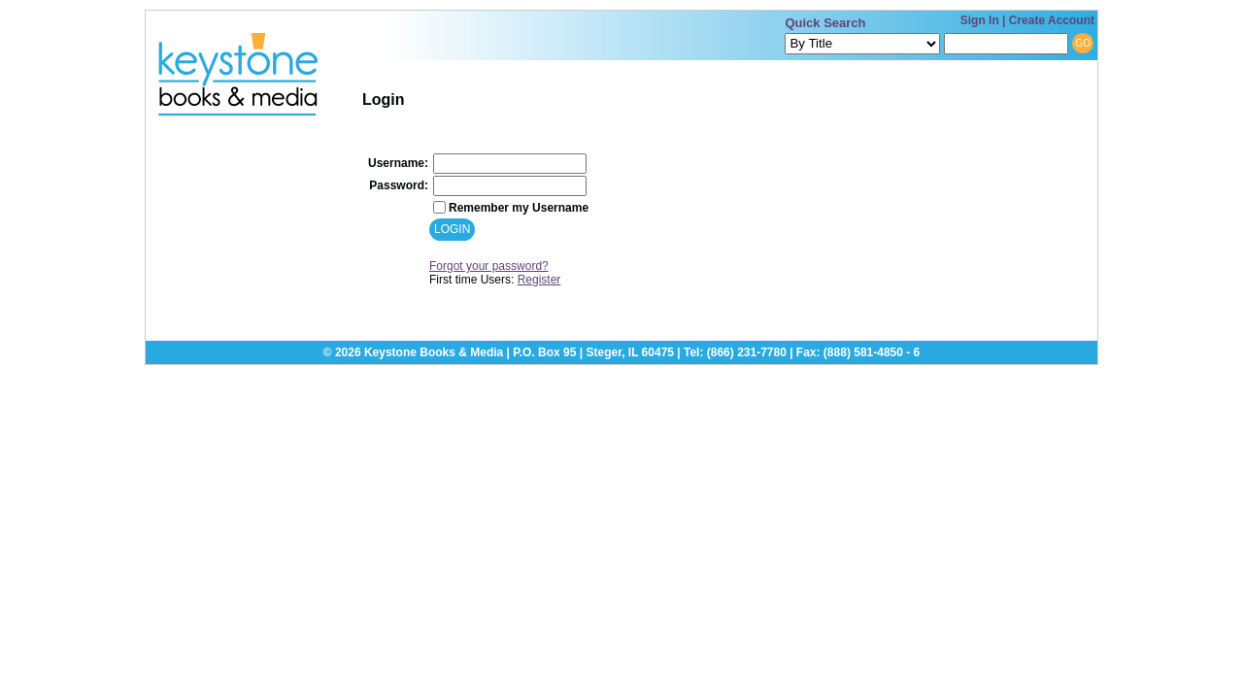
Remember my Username (518, 208)
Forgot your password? (489, 266)
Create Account (1051, 20)
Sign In (979, 20)
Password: (398, 185)
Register (539, 279)
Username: (398, 163)
